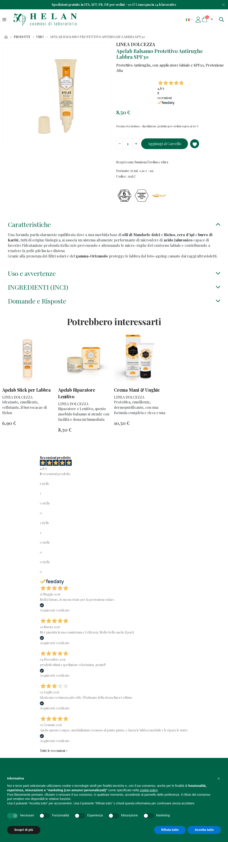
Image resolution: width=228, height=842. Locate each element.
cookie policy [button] (148, 790)
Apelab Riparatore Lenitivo (76, 399)
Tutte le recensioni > (54, 758)
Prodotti (22, 36)
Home (6, 37)
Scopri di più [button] (23, 830)
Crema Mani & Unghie (137, 396)
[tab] (114, 228)
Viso (40, 36)
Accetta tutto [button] (204, 830)
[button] (218, 778)
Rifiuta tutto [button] (170, 830)
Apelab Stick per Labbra (26, 396)
